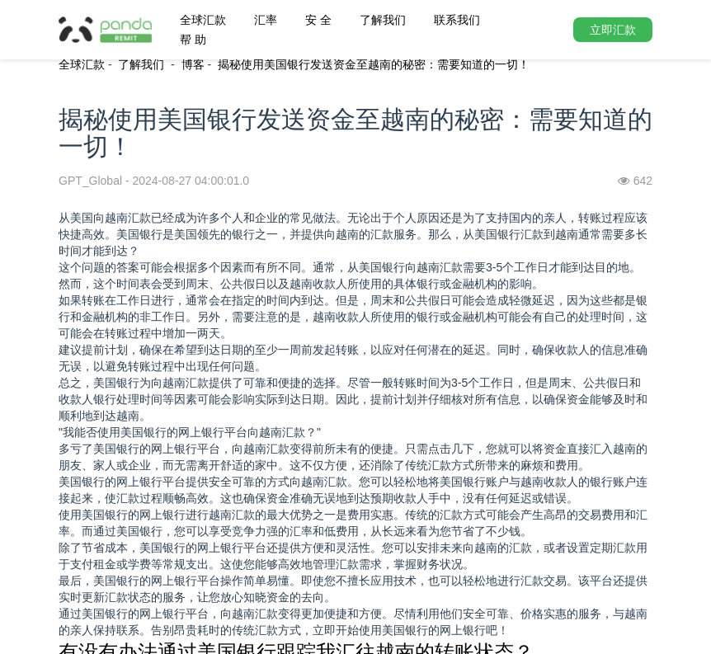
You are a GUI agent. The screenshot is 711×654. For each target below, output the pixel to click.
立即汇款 (613, 29)
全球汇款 (203, 19)
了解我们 (383, 19)
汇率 (265, 19)
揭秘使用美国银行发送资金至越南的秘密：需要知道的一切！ (374, 64)
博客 (193, 64)
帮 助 (193, 39)
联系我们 (457, 19)
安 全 (318, 19)
